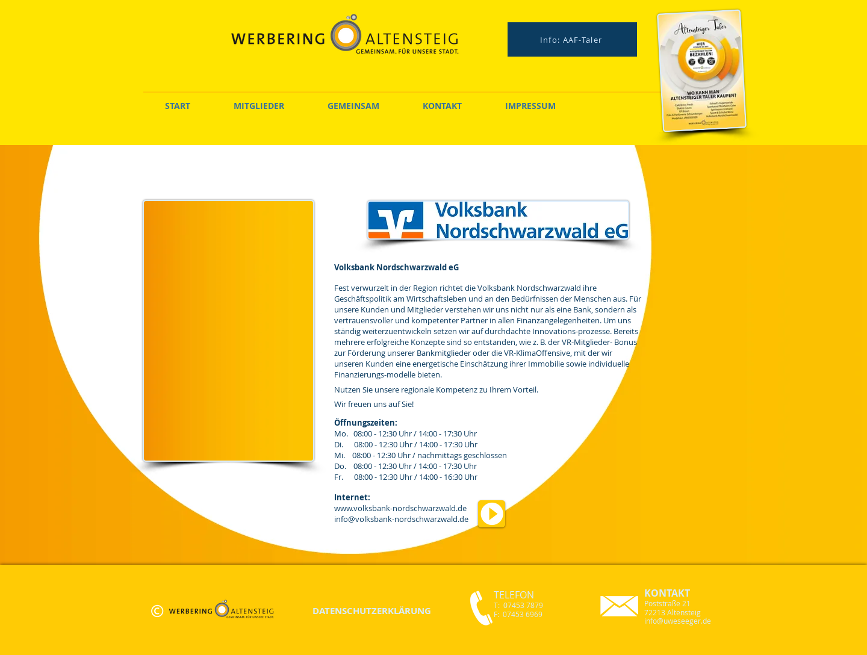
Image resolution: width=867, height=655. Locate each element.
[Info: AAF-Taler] (572, 39)
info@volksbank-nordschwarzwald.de (401, 519)
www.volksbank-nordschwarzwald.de (400, 508)
